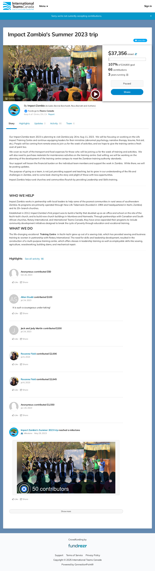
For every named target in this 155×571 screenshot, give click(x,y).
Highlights (24, 123)
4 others (91, 106)
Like (15, 282)
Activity (56, 123)
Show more (66, 511)
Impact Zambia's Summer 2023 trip (39, 430)
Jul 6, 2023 (25, 357)
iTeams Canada (47, 111)
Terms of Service (74, 555)
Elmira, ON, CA (40, 114)
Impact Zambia (36, 105)
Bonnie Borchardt (62, 106)
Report (51, 114)
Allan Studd (27, 297)
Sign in (148, 6)
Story (11, 123)
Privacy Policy (93, 555)
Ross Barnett (77, 106)
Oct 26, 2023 (26, 275)
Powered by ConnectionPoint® (77, 564)
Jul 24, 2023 (26, 300)
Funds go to (33, 111)
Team (70, 123)
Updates (40, 123)
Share (127, 92)
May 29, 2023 (40, 433)
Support (59, 555)
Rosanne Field (28, 353)
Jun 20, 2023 (26, 408)
